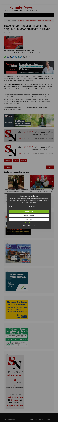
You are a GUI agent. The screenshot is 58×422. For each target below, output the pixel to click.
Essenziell (13, 207)
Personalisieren (29, 223)
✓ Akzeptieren (29, 211)
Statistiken (33, 207)
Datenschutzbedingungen (29, 225)
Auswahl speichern (29, 215)
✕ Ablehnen (29, 219)
